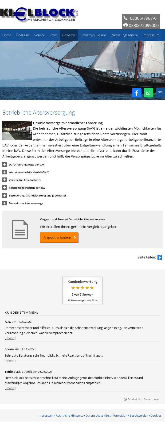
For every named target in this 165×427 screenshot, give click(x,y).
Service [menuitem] (39, 35)
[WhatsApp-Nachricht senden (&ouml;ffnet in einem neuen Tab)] (148, 92)
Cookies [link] (155, 415)
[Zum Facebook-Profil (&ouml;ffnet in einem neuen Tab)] (136, 92)
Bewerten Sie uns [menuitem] (93, 35)
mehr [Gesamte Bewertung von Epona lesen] (10, 360)
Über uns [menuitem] (23, 35)
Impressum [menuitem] (151, 35)
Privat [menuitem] (54, 35)
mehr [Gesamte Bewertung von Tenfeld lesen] (10, 388)
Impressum (46, 415)
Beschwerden (139, 415)
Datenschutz (94, 415)
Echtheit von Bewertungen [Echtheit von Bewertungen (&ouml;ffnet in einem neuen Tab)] (144, 399)
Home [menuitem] (6, 35)
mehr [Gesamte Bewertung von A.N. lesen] (10, 338)
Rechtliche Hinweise (69, 415)
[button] (27, 164)
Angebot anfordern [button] (57, 237)
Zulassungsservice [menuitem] (124, 35)
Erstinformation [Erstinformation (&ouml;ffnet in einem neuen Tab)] (116, 415)
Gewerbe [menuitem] (69, 35)
